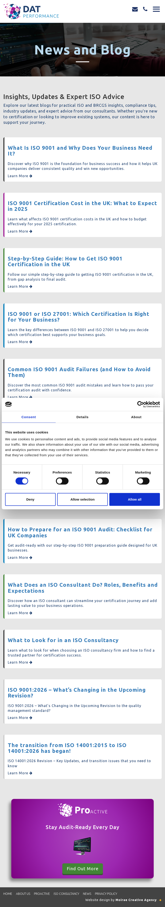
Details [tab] (82, 417)
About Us (23, 893)
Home (7, 893)
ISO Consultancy (66, 893)
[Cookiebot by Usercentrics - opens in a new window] (140, 404)
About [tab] (136, 417)
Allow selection (82, 499)
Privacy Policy (106, 893)
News (87, 893)
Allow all (134, 499)
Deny (30, 499)
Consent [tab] (29, 417)
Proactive (42, 893)
